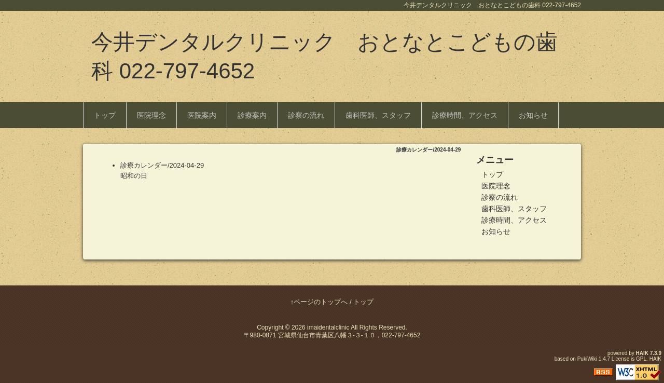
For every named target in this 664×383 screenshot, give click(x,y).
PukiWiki (587, 359)
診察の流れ (306, 115)
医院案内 (201, 115)
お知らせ (533, 115)
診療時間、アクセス (464, 115)
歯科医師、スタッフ (378, 115)
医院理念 (151, 115)
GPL (641, 359)
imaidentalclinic (328, 327)
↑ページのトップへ (319, 302)
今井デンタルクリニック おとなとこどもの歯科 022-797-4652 (324, 56)
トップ (105, 115)
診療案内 (252, 115)
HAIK (642, 353)
